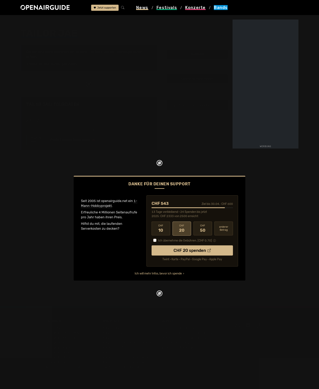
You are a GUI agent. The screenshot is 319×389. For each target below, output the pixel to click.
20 (182, 228)
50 (203, 228)
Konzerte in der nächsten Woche (127, 342)
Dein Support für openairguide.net (188, 333)
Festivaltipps (53, 328)
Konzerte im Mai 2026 (119, 352)
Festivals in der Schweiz (62, 333)
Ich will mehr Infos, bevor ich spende (158, 273)
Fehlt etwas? (144, 105)
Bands (44, 20)
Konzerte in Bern (115, 338)
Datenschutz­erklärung (179, 342)
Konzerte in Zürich (117, 333)
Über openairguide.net (179, 328)
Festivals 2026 (55, 342)
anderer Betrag (223, 228)
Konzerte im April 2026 (120, 347)
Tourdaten (197, 54)
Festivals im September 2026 (66, 362)
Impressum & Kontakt (178, 347)
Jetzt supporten (105, 7)
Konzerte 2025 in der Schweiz (126, 357)
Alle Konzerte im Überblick (123, 367)
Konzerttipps (112, 328)
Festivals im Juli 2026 (60, 357)
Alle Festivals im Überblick (63, 367)
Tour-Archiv (52, 64)
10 (161, 228)
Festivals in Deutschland (62, 338)
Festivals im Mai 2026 (60, 347)
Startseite (28, 20)
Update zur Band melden (197, 79)
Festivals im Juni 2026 (61, 352)
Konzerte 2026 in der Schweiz (126, 362)
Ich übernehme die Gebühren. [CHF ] (185, 240)
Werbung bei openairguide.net (185, 338)
